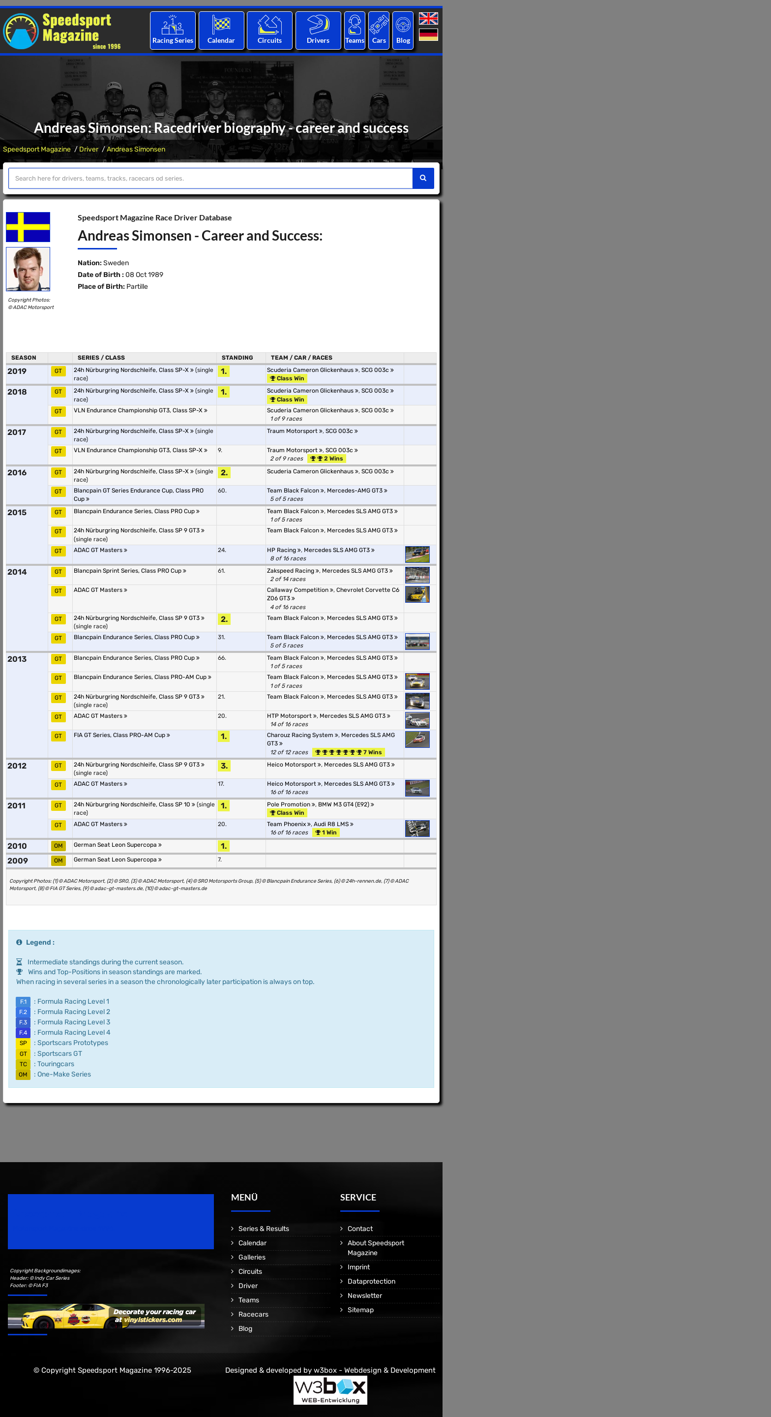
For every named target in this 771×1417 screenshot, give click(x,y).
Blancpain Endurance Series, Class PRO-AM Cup (142, 677)
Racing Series (172, 40)
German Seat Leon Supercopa (118, 844)
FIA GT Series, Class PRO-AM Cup (122, 735)
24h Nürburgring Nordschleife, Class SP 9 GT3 (139, 530)
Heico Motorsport (294, 764)
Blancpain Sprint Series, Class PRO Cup (130, 570)
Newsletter (365, 1296)
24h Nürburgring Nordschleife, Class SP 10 (134, 804)
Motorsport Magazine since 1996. (64, 1228)
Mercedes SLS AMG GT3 (362, 511)
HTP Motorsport (292, 715)
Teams (354, 40)
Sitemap (361, 1310)
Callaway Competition (300, 589)
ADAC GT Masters (100, 550)
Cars (379, 40)
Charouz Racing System (302, 735)
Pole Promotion (291, 804)
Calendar (221, 40)
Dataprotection (371, 1281)
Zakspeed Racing (293, 570)
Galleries (252, 1257)
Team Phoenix (289, 824)
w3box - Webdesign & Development (375, 1370)
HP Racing (284, 550)
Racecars (253, 1314)
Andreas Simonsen (136, 149)
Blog (403, 40)
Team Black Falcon (295, 490)
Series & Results (263, 1229)
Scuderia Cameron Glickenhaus (312, 370)
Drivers (318, 40)
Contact (360, 1229)
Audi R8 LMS (334, 824)
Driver (88, 149)
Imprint (359, 1267)
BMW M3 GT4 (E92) (346, 804)
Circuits (270, 40)
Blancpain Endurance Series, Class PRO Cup (137, 511)
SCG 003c (377, 370)
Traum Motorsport (295, 431)
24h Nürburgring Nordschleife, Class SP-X (134, 370)
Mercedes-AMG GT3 (357, 490)
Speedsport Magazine (37, 149)
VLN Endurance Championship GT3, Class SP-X (141, 410)
